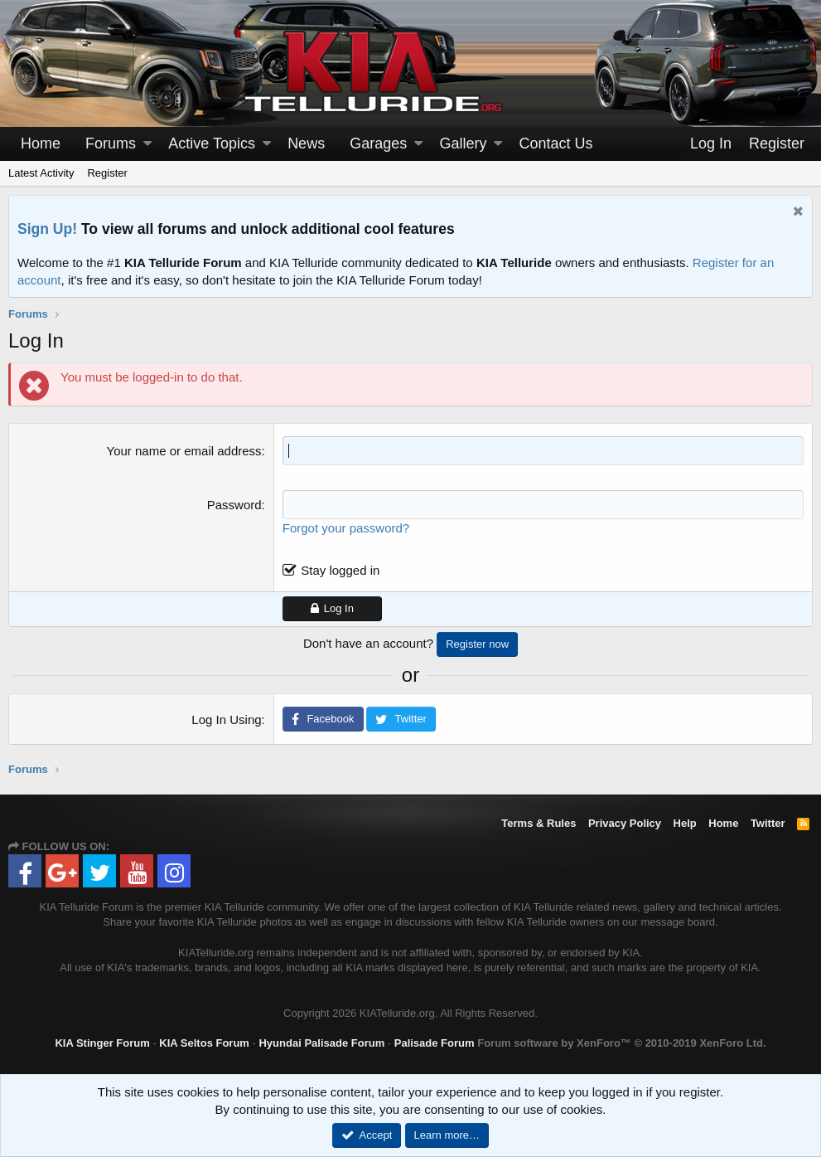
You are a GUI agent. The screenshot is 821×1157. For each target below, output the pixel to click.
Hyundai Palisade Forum (321, 1043)
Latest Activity (41, 173)
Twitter (768, 823)
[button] (147, 144)
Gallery (462, 143)
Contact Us (556, 143)
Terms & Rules (538, 823)
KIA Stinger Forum (102, 1043)
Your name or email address (184, 451)
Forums (110, 143)
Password (234, 505)
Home (40, 143)
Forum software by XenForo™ (621, 1043)
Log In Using (226, 719)
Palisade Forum (434, 1043)
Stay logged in (340, 570)
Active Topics (211, 143)
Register (107, 173)
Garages (378, 143)
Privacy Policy (624, 823)
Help (685, 823)
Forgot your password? (346, 528)
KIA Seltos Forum (204, 1043)
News (306, 143)
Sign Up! (47, 229)
